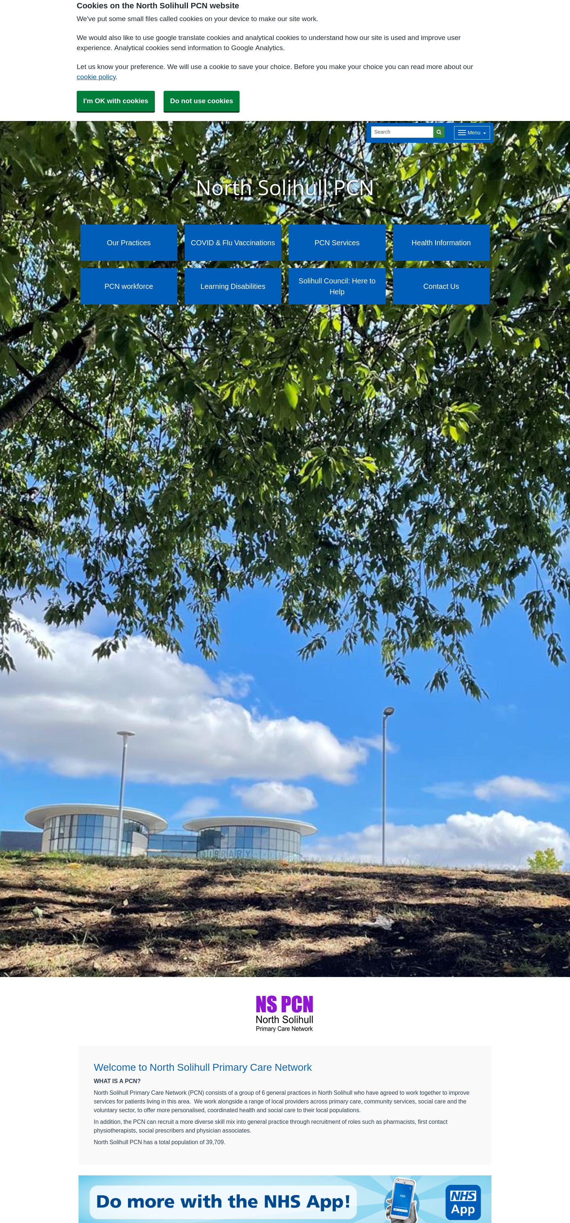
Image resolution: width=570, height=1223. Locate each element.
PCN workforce (128, 286)
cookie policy (96, 76)
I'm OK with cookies (115, 100)
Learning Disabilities (233, 286)
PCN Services (337, 242)
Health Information (441, 242)
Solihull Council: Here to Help (337, 286)
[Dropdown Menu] (472, 133)
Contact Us (441, 286)
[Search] (402, 132)
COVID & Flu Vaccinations (233, 242)
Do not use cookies (201, 100)
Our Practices (129, 242)
